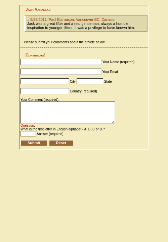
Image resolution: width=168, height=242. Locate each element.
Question (27, 125)
